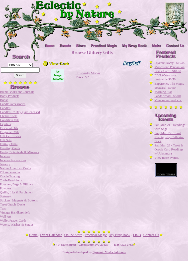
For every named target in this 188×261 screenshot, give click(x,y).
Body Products (9, 96)
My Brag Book (119, 235)
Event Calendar (51, 235)
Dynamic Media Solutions (109, 252)
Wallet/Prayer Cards (13, 220)
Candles (5, 108)
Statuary (5, 196)
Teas (3, 208)
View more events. (166, 158)
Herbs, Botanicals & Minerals (19, 152)
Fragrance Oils (9, 132)
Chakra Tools (8, 116)
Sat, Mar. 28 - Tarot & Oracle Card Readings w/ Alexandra (168, 149)
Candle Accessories (12, 104)
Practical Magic (96, 235)
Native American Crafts (15, 168)
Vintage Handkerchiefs (15, 212)
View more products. (168, 100)
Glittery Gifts (9, 144)
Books (4, 100)
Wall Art (5, 216)
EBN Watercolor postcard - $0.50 (165, 77)
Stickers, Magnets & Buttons (19, 200)
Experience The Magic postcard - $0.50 (169, 85)
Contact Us (151, 235)
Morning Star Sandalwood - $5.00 (167, 94)
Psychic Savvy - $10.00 (169, 63)
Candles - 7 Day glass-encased (20, 112)
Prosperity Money (88, 73)
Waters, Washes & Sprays (16, 224)
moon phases (166, 174)
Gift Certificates (10, 136)
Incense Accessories (13, 160)
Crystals (5, 124)
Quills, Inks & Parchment (16, 192)
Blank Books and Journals (17, 92)
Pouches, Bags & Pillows (16, 184)
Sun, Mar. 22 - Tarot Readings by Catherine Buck (169, 137)
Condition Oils (9, 120)
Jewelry (5, 164)
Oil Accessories (10, 172)
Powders (5, 188)
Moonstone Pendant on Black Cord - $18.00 (169, 69)
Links (137, 235)
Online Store (73, 235)
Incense (5, 156)
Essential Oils (9, 128)
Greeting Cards (10, 148)
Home (33, 235)
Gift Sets (6, 140)
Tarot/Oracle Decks (12, 204)
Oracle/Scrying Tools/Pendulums (11, 178)
